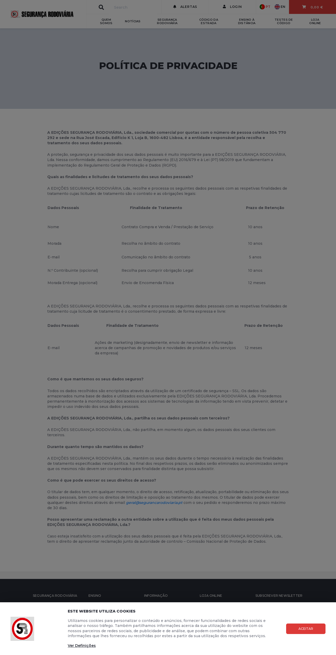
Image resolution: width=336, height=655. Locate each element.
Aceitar (305, 629)
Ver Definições (82, 645)
